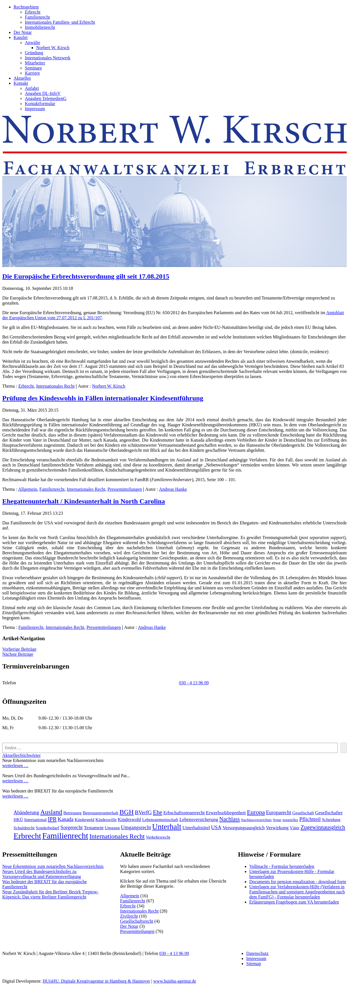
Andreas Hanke (173, 489)
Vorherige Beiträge (19, 649)
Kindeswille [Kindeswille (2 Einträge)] (106, 819)
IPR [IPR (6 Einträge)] (52, 819)
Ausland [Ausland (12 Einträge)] (51, 812)
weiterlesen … (15, 765)
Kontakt (21, 83)
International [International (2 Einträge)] (35, 819)
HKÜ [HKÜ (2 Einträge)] (18, 819)
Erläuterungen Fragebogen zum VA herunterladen (294, 902)
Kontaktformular (40, 103)
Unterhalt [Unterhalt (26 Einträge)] (166, 826)
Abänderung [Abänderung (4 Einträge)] (26, 812)
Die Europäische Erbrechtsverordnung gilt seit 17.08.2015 (85, 276)
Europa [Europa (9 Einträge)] (256, 812)
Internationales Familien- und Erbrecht (60, 22)
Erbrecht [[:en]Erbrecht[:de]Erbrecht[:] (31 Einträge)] (27, 835)
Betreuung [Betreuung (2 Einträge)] (72, 812)
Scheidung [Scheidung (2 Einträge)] (331, 819)
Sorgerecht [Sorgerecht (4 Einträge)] (71, 827)
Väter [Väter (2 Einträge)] (295, 827)
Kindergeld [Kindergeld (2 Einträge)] (84, 819)
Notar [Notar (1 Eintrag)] (277, 820)
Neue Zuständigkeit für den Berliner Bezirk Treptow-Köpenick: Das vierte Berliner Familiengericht (50, 894)
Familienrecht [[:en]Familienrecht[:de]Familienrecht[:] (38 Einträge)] (65, 835)
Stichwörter (30, 755)
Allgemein (27, 489)
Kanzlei (21, 37)
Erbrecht (32, 12)
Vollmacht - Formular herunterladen (281, 866)
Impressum (35, 108)
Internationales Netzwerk (47, 57)
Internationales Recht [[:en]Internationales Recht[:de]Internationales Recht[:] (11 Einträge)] (117, 836)
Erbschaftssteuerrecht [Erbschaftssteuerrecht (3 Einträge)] (184, 812)
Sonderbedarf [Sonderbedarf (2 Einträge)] (47, 827)
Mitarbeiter (35, 62)
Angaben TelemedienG (45, 98)
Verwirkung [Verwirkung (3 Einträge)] (277, 827)
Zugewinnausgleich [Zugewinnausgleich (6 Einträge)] (322, 827)
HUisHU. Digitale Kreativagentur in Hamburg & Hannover (96, 981)
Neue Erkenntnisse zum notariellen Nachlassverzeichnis (53, 866)
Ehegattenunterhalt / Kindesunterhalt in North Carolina (83, 501)
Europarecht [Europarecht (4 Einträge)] (278, 812)
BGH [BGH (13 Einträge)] (126, 812)
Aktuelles (22, 78)
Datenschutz (257, 953)
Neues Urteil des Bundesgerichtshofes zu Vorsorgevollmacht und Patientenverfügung (41, 874)
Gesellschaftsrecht (136, 921)
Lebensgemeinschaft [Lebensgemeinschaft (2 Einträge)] (160, 819)
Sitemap (253, 963)
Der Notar (23, 32)
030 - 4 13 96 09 (194, 682)
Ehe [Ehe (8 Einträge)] (157, 812)
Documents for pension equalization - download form (297, 881)
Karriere (32, 73)
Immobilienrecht (40, 27)
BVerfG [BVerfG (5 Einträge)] (143, 812)
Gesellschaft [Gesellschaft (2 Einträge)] (303, 812)
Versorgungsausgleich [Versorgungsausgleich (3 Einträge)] (244, 827)
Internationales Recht (55, 386)
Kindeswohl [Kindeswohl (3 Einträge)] (129, 819)
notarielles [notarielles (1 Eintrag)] (290, 820)
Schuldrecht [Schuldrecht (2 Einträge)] (24, 827)
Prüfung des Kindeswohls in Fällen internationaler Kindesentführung (102, 398)
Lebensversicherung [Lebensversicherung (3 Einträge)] (198, 819)
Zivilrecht (129, 916)
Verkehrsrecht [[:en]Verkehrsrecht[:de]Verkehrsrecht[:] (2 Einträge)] (158, 837)
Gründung (34, 52)
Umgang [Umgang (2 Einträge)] (112, 827)
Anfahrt (32, 88)
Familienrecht (37, 17)
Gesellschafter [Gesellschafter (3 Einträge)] (329, 812)
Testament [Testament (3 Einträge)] (94, 827)
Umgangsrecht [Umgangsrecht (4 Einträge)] (136, 827)
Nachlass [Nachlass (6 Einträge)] (229, 819)
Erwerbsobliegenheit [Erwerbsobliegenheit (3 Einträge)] (226, 812)
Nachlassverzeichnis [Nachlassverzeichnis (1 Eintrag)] (256, 820)
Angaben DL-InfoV (43, 93)
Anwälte (32, 42)
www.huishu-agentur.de (174, 981)
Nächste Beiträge (17, 654)
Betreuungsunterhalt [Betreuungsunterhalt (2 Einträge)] (100, 812)
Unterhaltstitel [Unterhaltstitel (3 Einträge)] (196, 827)
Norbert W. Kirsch (52, 47)
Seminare (33, 68)
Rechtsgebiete (26, 7)
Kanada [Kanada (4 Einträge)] (65, 819)
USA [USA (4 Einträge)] (216, 827)
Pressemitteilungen (125, 489)
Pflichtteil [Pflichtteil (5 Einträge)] (310, 819)
